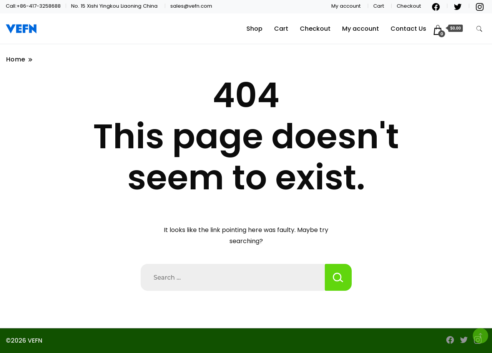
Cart (378, 6)
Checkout (409, 6)
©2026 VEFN (24, 340)
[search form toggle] (479, 29)
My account (346, 6)
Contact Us (408, 28)
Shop (254, 28)
